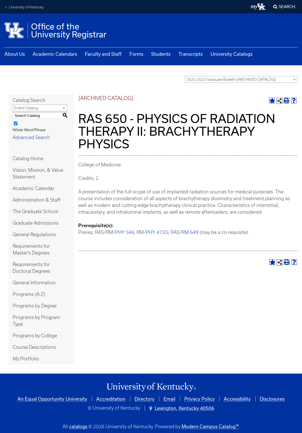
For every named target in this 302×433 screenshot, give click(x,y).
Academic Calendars (55, 54)
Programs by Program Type (36, 321)
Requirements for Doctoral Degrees (31, 268)
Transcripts (190, 54)
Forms (136, 54)
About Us (15, 54)
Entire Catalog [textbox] (26, 108)
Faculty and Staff (103, 54)
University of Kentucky (26, 7)
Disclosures (272, 398)
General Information (34, 282)
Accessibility (237, 398)
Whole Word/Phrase (29, 130)
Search (287, 6)
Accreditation (111, 398)
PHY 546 (124, 232)
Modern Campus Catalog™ (210, 426)
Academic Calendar (33, 188)
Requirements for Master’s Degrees (31, 249)
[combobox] (241, 79)
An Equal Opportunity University (52, 398)
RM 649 (190, 232)
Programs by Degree (35, 305)
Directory (145, 398)
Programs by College (35, 335)
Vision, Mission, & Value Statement (38, 173)
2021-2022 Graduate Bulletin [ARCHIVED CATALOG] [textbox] (231, 79)
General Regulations (34, 234)
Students (161, 54)
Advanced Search (31, 137)
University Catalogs (231, 54)
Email (169, 398)
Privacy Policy (199, 398)
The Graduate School (35, 211)
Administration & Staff (37, 199)
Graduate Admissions (36, 223)
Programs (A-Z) (29, 294)
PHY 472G (157, 232)
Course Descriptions (34, 347)
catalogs (78, 426)
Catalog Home (28, 158)
